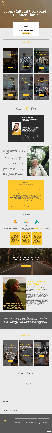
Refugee (41, 2)
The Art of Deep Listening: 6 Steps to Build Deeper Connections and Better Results (16, 408)
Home (29, 2)
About (37, 2)
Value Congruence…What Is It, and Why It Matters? (11, 410)
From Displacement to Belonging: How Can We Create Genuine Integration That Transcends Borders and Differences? (21, 407)
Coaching (33, 2)
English (50, 431)
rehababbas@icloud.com (32, 422)
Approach (45, 2)
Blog (49, 2)
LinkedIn (39, 422)
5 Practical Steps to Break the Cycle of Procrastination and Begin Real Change (15, 409)
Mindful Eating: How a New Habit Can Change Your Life (12, 406)
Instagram (42, 422)
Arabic (48, 431)
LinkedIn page (33, 139)
